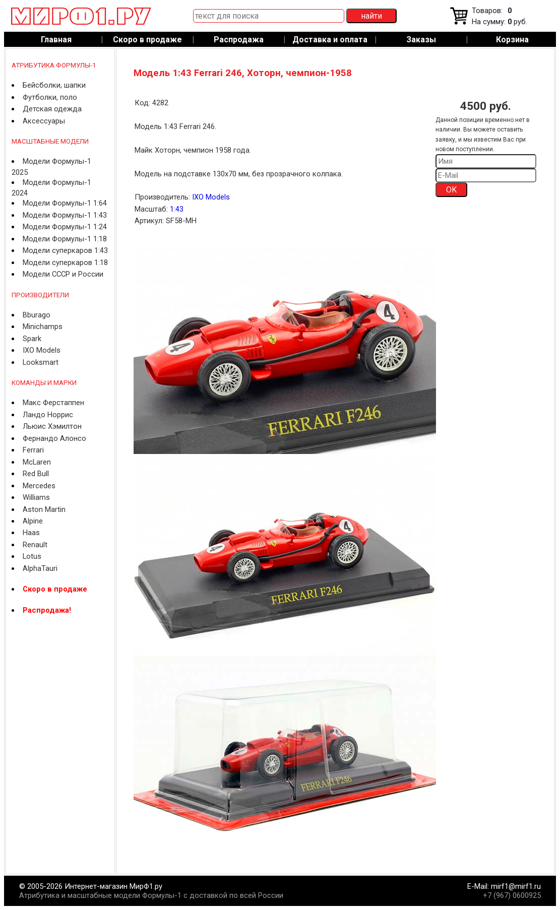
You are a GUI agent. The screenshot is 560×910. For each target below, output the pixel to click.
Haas (31, 532)
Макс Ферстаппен (53, 402)
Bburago (36, 314)
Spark (32, 338)
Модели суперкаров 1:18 (65, 262)
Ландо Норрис (48, 414)
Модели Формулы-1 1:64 (65, 203)
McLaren (37, 462)
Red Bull (36, 473)
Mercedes (39, 485)
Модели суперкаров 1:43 (65, 250)
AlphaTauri (40, 568)
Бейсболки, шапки (54, 85)
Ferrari (33, 449)
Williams (36, 497)
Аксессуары (44, 120)
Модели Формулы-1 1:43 (65, 215)
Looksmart (40, 362)
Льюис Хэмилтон (52, 426)
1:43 (176, 209)
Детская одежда (52, 108)
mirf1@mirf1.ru (516, 886)
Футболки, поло (50, 97)
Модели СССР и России (63, 274)
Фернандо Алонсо (54, 438)
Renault (35, 544)
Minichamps (43, 326)
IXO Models (41, 350)
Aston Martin (44, 509)
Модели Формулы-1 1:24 (65, 226)
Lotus (32, 556)
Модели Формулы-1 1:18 (65, 238)
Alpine (33, 521)
